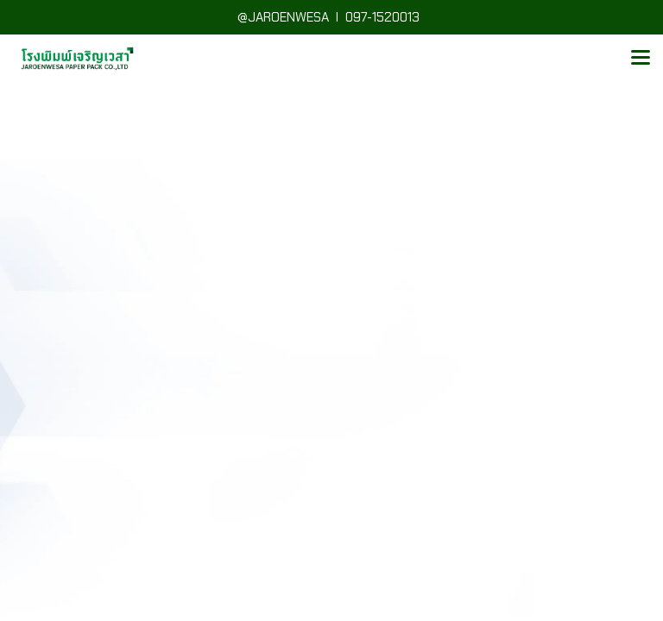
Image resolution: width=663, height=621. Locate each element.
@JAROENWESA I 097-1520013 (331, 17)
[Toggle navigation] (641, 59)
